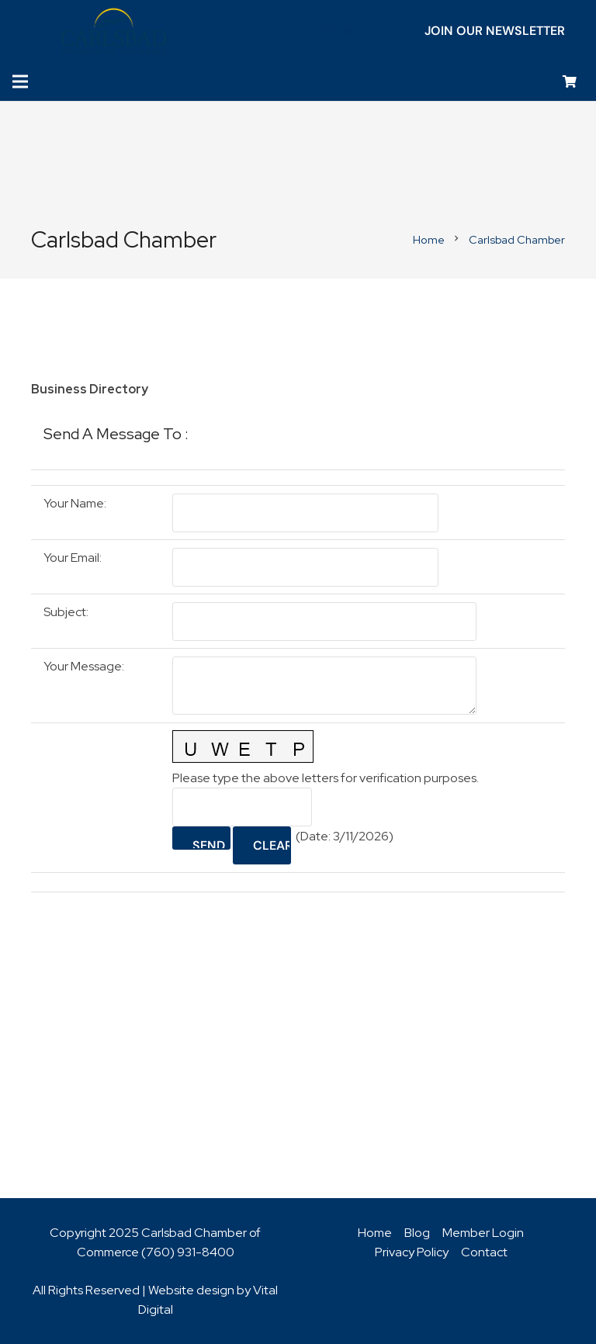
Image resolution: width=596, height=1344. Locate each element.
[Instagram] (326, 31)
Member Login (483, 1232)
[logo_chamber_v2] (114, 31)
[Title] (351, 31)
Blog (417, 1232)
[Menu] (20, 81)
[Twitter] (252, 31)
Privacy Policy (412, 1252)
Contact (484, 1252)
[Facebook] (227, 31)
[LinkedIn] (277, 31)
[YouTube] (301, 31)
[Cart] (570, 81)
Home (375, 1232)
